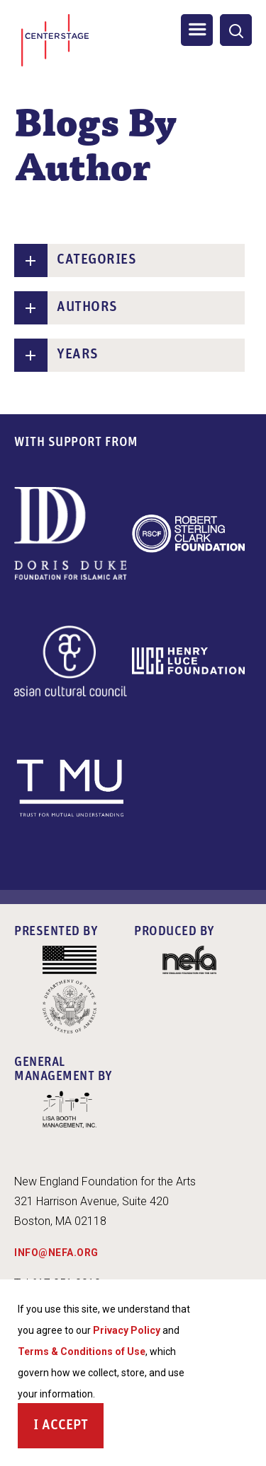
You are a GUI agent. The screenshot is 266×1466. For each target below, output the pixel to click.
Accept (65, 1427)
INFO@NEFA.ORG (56, 1252)
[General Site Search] (236, 30)
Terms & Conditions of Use (81, 1353)
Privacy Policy (126, 1331)
